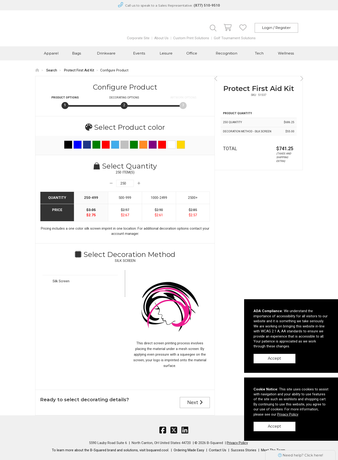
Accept (274, 358)
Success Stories (243, 450)
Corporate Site (138, 38)
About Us (161, 38)
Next (195, 402)
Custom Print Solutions (191, 38)
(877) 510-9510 (207, 5)
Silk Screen (61, 281)
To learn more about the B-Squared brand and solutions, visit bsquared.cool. (110, 450)
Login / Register (276, 27)
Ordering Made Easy (189, 450)
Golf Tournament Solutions (235, 38)
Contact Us (217, 450)
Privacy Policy (237, 443)
